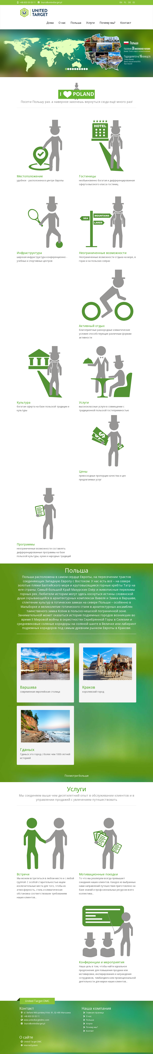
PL (125, 2)
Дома (50, 23)
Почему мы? (107, 23)
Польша (76, 23)
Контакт (125, 23)
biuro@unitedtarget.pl (51, 2)
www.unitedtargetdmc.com (36, 1020)
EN (121, 2)
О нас (89, 1016)
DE (129, 2)
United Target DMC (33, 1041)
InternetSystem (31, 1045)
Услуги (90, 23)
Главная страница (95, 1012)
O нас (62, 23)
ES (134, 2)
